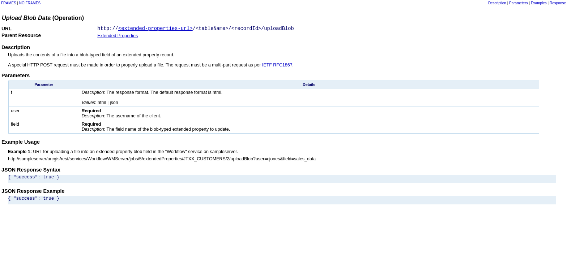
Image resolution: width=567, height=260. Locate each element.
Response (558, 3)
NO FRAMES (29, 3)
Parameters (518, 3)
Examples (539, 3)
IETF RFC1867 (277, 66)
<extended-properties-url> (155, 29)
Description (497, 3)
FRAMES (8, 3)
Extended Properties (117, 37)
